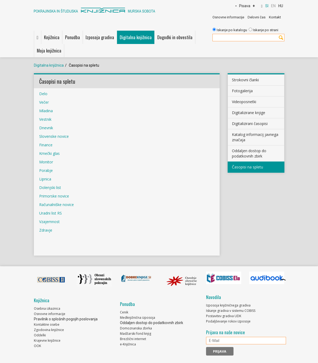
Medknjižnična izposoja (137, 317)
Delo (43, 93)
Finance (46, 144)
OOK (37, 346)
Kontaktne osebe (46, 324)
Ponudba (72, 37)
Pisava (244, 6)
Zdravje (45, 230)
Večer (44, 102)
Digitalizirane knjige (248, 112)
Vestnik (46, 119)
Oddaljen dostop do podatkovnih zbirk (249, 153)
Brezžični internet (133, 339)
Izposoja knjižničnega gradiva (228, 305)
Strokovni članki (245, 79)
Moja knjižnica (49, 50)
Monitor (46, 161)
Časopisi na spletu (247, 167)
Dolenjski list (50, 187)
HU (280, 6)
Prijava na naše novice (225, 332)
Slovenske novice (54, 136)
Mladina (46, 110)
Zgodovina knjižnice (49, 330)
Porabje (46, 170)
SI (266, 6)
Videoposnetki (244, 101)
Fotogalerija (242, 90)
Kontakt (275, 17)
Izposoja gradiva (100, 37)
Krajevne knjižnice (47, 340)
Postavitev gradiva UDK (223, 316)
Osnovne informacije (228, 17)
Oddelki (40, 335)
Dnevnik (46, 127)
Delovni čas (256, 17)
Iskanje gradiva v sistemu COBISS (230, 310)
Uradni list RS (50, 213)
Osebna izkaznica (47, 308)
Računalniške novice (56, 204)
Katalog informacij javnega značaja (255, 137)
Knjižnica (51, 37)
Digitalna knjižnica (136, 37)
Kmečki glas (49, 153)
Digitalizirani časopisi (250, 123)
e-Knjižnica (128, 344)
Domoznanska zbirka (136, 328)
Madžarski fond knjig (135, 333)
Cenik (124, 312)
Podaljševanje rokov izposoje (228, 321)
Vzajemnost (49, 221)
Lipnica (45, 179)
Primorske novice (54, 196)
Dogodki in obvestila (174, 37)
